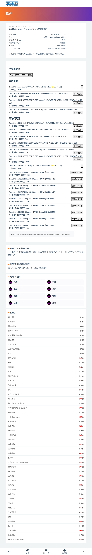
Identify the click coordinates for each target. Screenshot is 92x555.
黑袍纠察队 (12, 326)
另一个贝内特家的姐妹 (16, 539)
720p (24, 75)
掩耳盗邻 (11, 430)
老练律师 (11, 521)
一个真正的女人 (14, 417)
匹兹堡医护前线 (14, 349)
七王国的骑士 (13, 435)
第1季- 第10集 (76, 172)
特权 (9, 390)
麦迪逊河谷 (12, 344)
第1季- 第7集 (77, 186)
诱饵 (9, 353)
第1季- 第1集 (77, 226)
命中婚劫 (11, 444)
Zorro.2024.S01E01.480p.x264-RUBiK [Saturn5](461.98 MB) (32, 225)
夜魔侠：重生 (13, 331)
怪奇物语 (11, 458)
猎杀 (9, 362)
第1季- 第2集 (77, 219)
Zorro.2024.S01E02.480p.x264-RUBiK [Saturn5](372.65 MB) (32, 219)
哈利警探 (11, 440)
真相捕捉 (11, 317)
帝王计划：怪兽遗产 (15, 335)
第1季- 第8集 (77, 179)
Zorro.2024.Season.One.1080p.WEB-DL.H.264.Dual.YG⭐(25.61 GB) (35, 165)
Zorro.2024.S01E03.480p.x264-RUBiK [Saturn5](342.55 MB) (32, 212)
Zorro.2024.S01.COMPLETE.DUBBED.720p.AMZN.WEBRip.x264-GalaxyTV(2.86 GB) (41, 123)
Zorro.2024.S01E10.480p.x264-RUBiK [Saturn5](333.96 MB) (32, 172)
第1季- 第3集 (77, 212)
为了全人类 (12, 385)
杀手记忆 (11, 494)
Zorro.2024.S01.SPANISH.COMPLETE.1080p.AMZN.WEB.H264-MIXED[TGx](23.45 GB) (43, 143)
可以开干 (11, 322)
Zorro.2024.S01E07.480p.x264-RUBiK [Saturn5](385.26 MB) (32, 185)
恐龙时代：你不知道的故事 (18, 462)
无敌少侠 (11, 508)
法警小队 (11, 381)
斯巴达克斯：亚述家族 (16, 403)
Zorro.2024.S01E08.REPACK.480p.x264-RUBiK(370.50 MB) (32, 179)
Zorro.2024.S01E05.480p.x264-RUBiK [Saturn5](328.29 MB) (32, 199)
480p (30, 75)
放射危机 (11, 426)
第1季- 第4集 (77, 206)
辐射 (9, 517)
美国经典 (11, 453)
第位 (82, 317)
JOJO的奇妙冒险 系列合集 (17, 408)
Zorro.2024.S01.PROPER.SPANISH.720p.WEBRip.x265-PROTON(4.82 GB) (37, 136)
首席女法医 (12, 358)
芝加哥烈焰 (12, 530)
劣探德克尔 (12, 421)
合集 (11, 75)
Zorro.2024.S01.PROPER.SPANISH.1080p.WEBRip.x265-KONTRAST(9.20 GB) (39, 130)
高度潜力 (11, 485)
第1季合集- (78, 94)
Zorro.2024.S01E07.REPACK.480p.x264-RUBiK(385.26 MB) (32, 192)
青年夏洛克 (12, 480)
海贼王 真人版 (13, 376)
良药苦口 (11, 526)
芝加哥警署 (12, 512)
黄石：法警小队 (14, 394)
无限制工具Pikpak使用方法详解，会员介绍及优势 (27, 268)
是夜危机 (11, 535)
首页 (19, 26)
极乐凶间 (11, 471)
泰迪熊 (10, 503)
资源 (24, 26)
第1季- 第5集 (77, 199)
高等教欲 (11, 367)
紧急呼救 (11, 499)
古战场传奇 (12, 489)
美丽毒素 (11, 449)
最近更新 (64, 551)
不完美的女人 (13, 412)
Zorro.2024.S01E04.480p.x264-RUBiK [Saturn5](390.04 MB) (32, 205)
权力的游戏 (12, 467)
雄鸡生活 (11, 399)
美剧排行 (46, 551)
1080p (17, 75)
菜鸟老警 (11, 476)
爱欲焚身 (11, 340)
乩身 (9, 371)
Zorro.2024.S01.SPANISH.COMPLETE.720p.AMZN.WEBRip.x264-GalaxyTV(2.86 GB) (41, 149)
